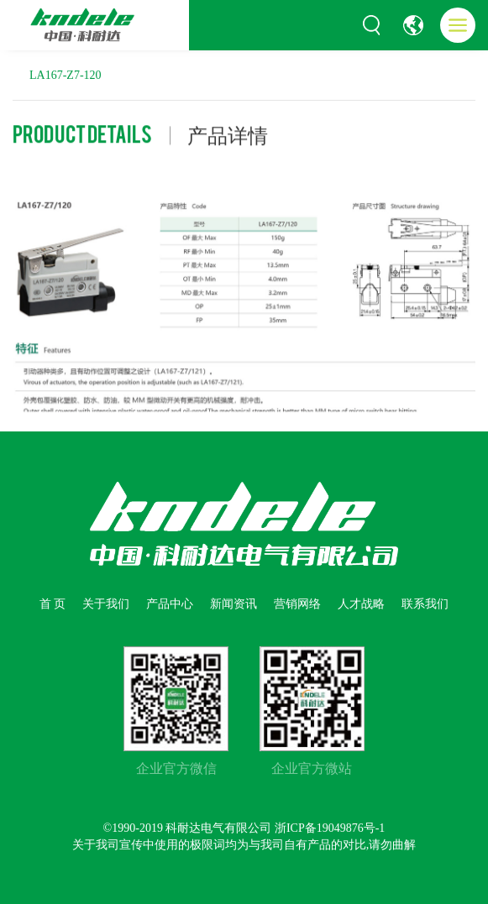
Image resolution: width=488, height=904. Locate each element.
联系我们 (425, 604)
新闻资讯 (233, 604)
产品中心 (169, 604)
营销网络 (297, 604)
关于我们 (105, 604)
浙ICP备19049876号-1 (330, 828)
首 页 (52, 604)
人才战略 (361, 604)
